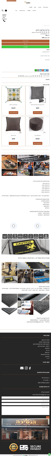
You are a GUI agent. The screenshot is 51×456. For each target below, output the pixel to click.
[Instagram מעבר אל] (26, 369)
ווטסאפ (25, 47)
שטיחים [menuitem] (34, 10)
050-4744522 (4, 18)
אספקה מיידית (4, 17)
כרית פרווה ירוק (42, 30)
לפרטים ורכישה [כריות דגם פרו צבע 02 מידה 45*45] (37, 112)
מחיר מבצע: (46, 37)
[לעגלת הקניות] (6, 10)
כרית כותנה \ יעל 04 (13, 104)
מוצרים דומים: (46, 84)
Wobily (30, 455)
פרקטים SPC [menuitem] (45, 7)
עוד (16, 10)
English (8, 0)
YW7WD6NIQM (44, 34)
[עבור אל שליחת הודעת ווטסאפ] (49, 454)
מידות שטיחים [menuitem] (22, 10)
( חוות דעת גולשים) (35, 32)
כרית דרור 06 (13, 135)
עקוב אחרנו (46, 362)
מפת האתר (46, 335)
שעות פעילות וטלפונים (43, 372)
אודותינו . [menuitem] (39, 7)
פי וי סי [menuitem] (47, 350)
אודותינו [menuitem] (47, 356)
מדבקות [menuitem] (47, 352)
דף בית (48, 25)
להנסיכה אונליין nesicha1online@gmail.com (40, 393)
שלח (48, 417)
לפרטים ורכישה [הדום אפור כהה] (37, 143)
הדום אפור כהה (38, 135)
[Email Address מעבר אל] (22, 369)
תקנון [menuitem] (35, 7)
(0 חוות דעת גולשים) (28, 76)
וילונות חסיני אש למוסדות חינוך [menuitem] (41, 344)
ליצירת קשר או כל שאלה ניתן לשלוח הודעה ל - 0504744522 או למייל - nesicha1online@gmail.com (38, 320)
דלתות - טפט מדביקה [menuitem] (43, 346)
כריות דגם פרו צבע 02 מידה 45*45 (37, 104)
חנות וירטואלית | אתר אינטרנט (17, 455)
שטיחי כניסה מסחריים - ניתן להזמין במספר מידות (33, 258)
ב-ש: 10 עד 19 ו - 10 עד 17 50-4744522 (43, 380)
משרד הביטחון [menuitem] (45, 340)
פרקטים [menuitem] (47, 348)
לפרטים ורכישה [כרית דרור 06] (13, 143)
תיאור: (47, 49)
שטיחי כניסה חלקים (44, 286)
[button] (5, 428)
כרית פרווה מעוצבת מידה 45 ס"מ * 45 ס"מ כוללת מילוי (44, 55)
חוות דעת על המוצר (44, 74)
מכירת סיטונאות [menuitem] (45, 354)
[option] (25, 428)
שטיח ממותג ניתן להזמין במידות (41, 181)
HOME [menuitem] (30, 7)
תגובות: (47, 79)
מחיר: (47, 35)
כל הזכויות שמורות (44, 386)
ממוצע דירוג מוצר (33, 76)
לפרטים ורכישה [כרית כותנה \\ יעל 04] (13, 112)
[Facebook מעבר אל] (30, 369)
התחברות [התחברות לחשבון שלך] (14, 0)
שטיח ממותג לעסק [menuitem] (44, 342)
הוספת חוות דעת (21, 75)
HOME (45, 25)
